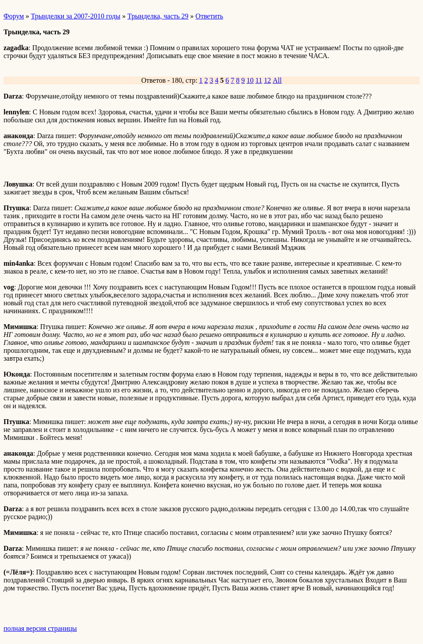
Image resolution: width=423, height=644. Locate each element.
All (277, 80)
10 (250, 80)
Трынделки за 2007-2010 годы (75, 16)
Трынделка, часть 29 (158, 16)
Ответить (209, 16)
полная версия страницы (40, 628)
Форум (14, 16)
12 (267, 80)
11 (258, 80)
